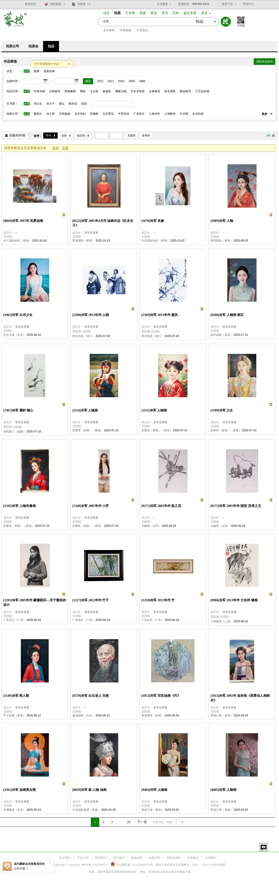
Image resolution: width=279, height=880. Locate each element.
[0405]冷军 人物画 (223, 790)
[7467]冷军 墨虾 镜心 (18, 410)
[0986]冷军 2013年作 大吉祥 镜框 (234, 600)
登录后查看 (91, 232)
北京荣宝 (108, 113)
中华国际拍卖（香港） (155, 240)
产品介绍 (82, 857)
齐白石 (38, 103)
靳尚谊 (73, 103)
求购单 (85, 4)
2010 (121, 81)
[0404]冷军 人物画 (154, 790)
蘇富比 (38, 113)
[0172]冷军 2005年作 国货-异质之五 (235, 506)
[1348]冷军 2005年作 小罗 (90, 506)
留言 (263, 847)
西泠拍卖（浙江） (83, 336)
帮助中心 (248, 4)
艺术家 (130, 13)
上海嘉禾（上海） (221, 621)
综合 (106, 13)
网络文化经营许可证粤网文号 (185, 864)
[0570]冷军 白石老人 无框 (90, 695)
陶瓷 (83, 91)
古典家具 (154, 91)
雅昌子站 (227, 4)
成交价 (81, 135)
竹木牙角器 (138, 91)
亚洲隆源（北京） (14, 809)
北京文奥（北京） (14, 335)
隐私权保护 (174, 857)
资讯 (165, 13)
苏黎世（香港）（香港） (87, 430)
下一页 (142, 822)
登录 (55, 148)
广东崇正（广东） (14, 620)
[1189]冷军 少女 (221, 410)
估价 (64, 135)
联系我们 (100, 857)
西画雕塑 (70, 91)
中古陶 (184, 113)
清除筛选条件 (264, 61)
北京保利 (108, 30)
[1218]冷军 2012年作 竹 (158, 600)
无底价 (131, 135)
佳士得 (50, 113)
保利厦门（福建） (14, 431)
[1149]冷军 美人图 (16, 695)
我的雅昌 (55, 4)
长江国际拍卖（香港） (17, 240)
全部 (26, 71)
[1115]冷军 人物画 (154, 410)
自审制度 (219, 864)
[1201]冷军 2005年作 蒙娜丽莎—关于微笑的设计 (34, 602)
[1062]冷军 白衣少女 (18, 315)
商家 (143, 13)
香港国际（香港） (83, 240)
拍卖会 (33, 46)
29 (128, 822)
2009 (131, 81)
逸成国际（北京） (83, 715)
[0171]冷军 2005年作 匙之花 (161, 506)
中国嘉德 (125, 30)
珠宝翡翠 (170, 91)
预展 (36, 71)
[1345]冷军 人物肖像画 (19, 506)
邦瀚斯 (94, 113)
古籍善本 (54, 91)
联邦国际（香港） (221, 240)
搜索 (226, 22)
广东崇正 (139, 113)
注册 (65, 148)
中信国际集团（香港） (86, 809)
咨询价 (146, 135)
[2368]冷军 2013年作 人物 (90, 315)
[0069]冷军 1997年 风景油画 (23, 221)
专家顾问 (193, 857)
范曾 (84, 103)
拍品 (51, 46)
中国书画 (39, 91)
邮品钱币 (185, 91)
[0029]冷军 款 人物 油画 (89, 790)
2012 (100, 81)
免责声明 (154, 857)
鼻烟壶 (107, 91)
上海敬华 (170, 113)
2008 (142, 81)
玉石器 (94, 91)
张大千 (50, 103)
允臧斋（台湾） (151, 526)
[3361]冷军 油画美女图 (19, 790)
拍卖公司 (12, 46)
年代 (48, 135)
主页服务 (162, 4)
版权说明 (136, 857)
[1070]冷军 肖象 (152, 221)
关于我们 (65, 857)
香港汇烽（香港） (221, 715)
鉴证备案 (190, 13)
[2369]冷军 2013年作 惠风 (159, 315)
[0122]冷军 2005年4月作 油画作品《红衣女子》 (102, 223)
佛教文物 (120, 91)
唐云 (62, 103)
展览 (154, 13)
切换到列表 (17, 135)
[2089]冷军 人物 (221, 221)
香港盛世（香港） (152, 715)
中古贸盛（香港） (14, 715)
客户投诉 (118, 857)
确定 (88, 81)
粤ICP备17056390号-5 (94, 864)
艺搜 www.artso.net (15, 22)
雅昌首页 (30, 4)
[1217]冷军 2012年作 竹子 (90, 600)
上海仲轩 (154, 113)
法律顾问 (211, 857)
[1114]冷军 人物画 (85, 410)
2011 (111, 81)
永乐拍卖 (198, 113)
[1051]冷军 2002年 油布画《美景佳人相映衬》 (240, 698)
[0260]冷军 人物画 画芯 (227, 315)
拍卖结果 (49, 71)
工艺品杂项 (202, 91)
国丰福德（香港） (221, 335)
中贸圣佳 (142, 30)
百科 (176, 13)
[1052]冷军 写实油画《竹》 (160, 695)
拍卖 (117, 13)
